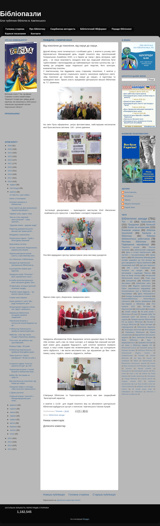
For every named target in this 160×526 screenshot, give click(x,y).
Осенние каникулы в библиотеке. (18, 203)
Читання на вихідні (132, 270)
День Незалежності (146, 294)
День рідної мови (149, 366)
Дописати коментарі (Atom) (68, 500)
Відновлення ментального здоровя (134, 363)
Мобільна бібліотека (145, 350)
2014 (10, 442)
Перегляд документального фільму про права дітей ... (21, 230)
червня (13, 416)
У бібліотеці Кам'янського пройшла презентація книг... (22, 330)
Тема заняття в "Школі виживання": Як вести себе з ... (22, 358)
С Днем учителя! (16, 393)
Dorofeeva (128, 196)
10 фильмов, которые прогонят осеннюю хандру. (22, 287)
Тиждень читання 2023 (132, 381)
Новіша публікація (54, 494)
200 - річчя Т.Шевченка (138, 268)
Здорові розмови (144, 368)
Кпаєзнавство (126, 371)
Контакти (36, 33)
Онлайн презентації (137, 376)
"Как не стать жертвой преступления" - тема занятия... (19, 219)
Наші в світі (134, 373)
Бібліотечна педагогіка (146, 327)
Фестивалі (126, 283)
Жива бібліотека (130, 340)
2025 (10, 149)
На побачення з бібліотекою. (21, 259)
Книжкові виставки (128, 350)
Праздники (133, 224)
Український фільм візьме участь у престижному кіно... (22, 254)
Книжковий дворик (146, 348)
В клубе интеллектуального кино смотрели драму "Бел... (22, 281)
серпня (13, 409)
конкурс (149, 358)
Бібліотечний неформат (145, 250)
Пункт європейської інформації (136, 288)
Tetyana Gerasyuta (132, 204)
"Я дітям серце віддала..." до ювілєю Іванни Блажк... (21, 293)
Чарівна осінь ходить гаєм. (20, 214)
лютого (13, 430)
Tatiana (127, 200)
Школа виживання (143, 301)
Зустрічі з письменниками (133, 255)
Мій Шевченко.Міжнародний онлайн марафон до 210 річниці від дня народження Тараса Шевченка (138, 260)
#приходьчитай (127, 327)
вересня (13, 405)
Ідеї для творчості (147, 265)
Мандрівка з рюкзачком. (19, 235)
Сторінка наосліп (147, 378)
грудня (13, 185)
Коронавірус (127, 294)
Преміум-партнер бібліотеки (142, 319)
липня (12, 412)
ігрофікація (125, 360)
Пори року (150, 278)
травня (13, 420)
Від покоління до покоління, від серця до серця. (22, 382)
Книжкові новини (131, 230)
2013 (10, 445)
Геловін (152, 363)
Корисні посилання (15, 33)
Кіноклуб (150, 224)
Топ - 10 (127, 221)
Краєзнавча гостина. (18, 244)
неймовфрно (126, 391)
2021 (10, 163)
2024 (10, 153)
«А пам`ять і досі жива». (19, 195)
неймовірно (138, 391)
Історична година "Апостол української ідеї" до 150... (21, 365)
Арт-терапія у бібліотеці (133, 304)
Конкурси (151, 309)
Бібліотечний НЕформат (93, 29)
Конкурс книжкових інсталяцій (138, 296)
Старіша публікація (104, 494)
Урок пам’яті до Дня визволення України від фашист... (23, 209)
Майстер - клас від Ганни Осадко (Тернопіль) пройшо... (23, 336)
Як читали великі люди (142, 389)
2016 (10, 181)
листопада (14, 188)
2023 (10, 156)
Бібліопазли (20, 14)
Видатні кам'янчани (141, 286)
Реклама (141, 355)
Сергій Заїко (129, 207)
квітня (12, 423)
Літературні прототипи (133, 330)
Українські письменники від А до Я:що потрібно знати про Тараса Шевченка (138, 383)
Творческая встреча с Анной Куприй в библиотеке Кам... (22, 370)
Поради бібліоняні (122, 29)
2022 (10, 160)
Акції (135, 314)
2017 (10, 178)
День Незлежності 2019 (132, 366)
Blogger (86, 519)
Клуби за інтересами (138, 227)
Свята (124, 286)
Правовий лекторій (145, 343)
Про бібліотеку (37, 29)
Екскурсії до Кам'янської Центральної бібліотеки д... (22, 264)
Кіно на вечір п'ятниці (131, 275)
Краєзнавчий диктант (141, 371)
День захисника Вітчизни (142, 337)
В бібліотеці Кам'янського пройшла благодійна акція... (22, 351)
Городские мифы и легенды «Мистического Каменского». (22, 388)
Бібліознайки (140, 309)
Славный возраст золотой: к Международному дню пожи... (21, 398)
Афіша (136, 360)
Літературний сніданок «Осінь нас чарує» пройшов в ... (22, 308)
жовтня (13, 192)
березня (13, 427)
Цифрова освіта (142, 386)
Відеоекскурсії (147, 360)
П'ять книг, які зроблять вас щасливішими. (21, 341)
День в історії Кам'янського (138, 252)
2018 (10, 174)
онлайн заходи (131, 312)
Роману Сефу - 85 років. (19, 346)
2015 (10, 438)
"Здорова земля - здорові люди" (23, 225)
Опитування (151, 376)
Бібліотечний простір (129, 348)
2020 (10, 167)
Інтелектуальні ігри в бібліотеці (136, 291)
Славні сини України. (18, 298)
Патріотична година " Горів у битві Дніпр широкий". (21, 239)
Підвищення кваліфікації (135, 244)
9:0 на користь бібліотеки (132, 322)
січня (12, 434)
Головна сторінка (14, 29)
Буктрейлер (131, 281)
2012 (10, 449)
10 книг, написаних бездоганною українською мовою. (23, 249)
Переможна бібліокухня (135, 332)
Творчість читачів (130, 247)
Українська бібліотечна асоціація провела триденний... (19, 315)
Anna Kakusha (130, 192)
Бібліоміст (146, 281)
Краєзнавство (148, 221)
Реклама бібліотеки (134, 241)
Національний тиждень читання (136, 353)
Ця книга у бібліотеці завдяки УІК (137, 345)
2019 (10, 171)
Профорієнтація (127, 355)
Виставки (146, 306)
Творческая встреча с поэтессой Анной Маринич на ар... (23, 323)
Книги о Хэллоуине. (17, 199)
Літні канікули (150, 330)
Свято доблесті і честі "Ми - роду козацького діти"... (21, 302)
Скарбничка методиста (62, 29)
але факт (137, 358)
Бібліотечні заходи (56, 415)
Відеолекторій (127, 309)
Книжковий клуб (128, 265)
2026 (10, 146)
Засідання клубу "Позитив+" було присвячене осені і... (21, 275)
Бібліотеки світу (143, 283)
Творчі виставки (146, 324)
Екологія (129, 368)
